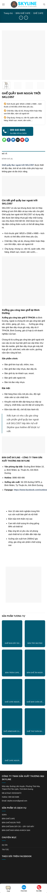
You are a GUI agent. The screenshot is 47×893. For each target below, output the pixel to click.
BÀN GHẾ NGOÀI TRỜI (11, 823)
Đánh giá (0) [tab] (7, 159)
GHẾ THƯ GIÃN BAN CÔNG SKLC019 (35, 731)
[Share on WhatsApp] (4, 140)
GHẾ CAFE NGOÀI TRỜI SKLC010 (12, 761)
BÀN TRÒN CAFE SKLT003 (12, 673)
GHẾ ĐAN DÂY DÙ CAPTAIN (12, 643)
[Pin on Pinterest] (22, 140)
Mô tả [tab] (4, 154)
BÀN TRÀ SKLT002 (35, 643)
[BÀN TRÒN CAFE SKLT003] (12, 660)
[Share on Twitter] (13, 140)
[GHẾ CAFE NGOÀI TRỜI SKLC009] (12, 689)
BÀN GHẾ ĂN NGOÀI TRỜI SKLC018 (35, 673)
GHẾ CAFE (38, 13)
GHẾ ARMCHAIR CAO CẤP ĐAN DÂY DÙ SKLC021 (12, 731)
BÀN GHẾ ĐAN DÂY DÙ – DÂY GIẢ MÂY (18, 826)
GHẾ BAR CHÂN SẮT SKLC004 (35, 702)
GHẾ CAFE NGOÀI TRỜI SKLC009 (12, 702)
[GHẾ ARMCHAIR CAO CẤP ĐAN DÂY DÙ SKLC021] (12, 718)
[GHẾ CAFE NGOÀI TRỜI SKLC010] (12, 748)
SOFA (4, 815)
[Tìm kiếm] (44, 4)
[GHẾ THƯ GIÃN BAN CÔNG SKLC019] (35, 718)
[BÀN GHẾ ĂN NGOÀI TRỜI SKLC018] (35, 660)
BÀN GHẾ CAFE (23, 13)
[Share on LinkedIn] (27, 140)
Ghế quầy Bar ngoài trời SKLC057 (18, 165)
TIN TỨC (5, 850)
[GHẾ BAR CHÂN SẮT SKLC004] (35, 689)
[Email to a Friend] (18, 140)
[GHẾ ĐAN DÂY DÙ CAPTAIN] (12, 630)
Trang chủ (8, 13)
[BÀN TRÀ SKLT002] (35, 630)
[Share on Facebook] (9, 140)
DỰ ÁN (4, 845)
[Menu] (3, 4)
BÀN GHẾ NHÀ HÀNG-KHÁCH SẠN (16, 830)
